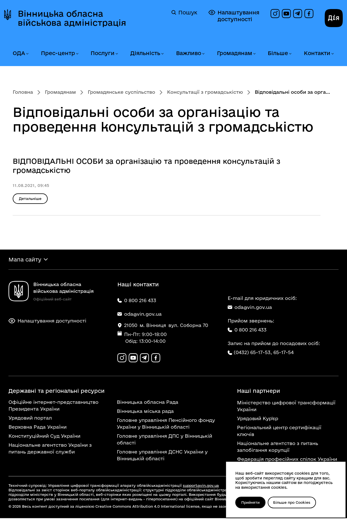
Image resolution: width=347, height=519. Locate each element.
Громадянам (234, 53)
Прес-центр (58, 53)
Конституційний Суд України (44, 436)
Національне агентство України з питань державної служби (50, 449)
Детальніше (30, 198)
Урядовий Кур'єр (257, 419)
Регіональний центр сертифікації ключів (279, 432)
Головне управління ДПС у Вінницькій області (164, 440)
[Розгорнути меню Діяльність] (162, 53)
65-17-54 (283, 353)
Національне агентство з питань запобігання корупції (277, 447)
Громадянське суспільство (121, 92)
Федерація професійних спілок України (287, 460)
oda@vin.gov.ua (250, 307)
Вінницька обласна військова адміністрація (72, 18)
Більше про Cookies (293, 502)
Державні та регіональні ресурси (56, 392)
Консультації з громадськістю (205, 92)
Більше (278, 53)
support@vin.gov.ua (201, 486)
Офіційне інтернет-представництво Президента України (53, 406)
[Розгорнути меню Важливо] (203, 53)
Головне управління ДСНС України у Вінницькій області (162, 456)
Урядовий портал (30, 418)
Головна (23, 92)
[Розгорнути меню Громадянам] (254, 53)
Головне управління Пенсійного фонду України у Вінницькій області (166, 424)
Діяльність (145, 53)
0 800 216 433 (247, 330)
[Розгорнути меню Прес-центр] (77, 53)
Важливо (188, 53)
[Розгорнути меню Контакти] (332, 53)
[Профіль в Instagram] (275, 13)
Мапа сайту (24, 260)
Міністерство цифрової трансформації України (286, 407)
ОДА (19, 53)
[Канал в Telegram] (297, 13)
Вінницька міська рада (145, 412)
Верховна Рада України (37, 427)
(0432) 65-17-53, (253, 353)
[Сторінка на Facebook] (308, 13)
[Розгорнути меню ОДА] (27, 53)
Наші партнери (258, 392)
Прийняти (251, 502)
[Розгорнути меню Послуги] (116, 53)
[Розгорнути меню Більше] (290, 53)
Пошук (184, 12)
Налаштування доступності (233, 15)
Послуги (103, 53)
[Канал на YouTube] (286, 13)
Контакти (317, 53)
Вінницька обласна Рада (147, 402)
